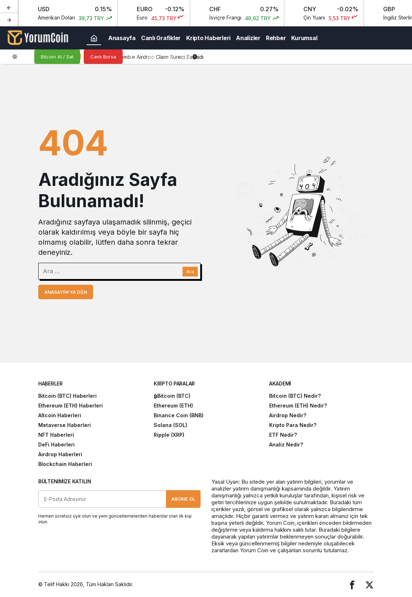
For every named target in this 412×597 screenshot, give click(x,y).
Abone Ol (183, 499)
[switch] (20, 56)
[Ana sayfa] (93, 38)
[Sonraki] (9, 19)
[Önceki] (9, 7)
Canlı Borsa (103, 57)
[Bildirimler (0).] (187, 56)
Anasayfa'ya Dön (65, 292)
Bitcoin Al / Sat (57, 57)
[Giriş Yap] (169, 56)
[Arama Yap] (133, 56)
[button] (151, 56)
